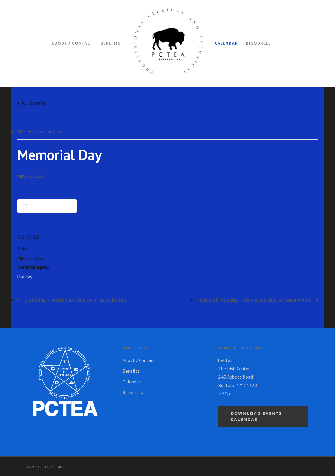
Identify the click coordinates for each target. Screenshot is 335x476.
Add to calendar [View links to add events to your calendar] (48, 206)
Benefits (110, 43)
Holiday (24, 277)
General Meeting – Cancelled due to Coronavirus (256, 299)
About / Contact (72, 43)
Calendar (226, 43)
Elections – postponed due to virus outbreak (74, 299)
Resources (258, 43)
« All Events (31, 102)
